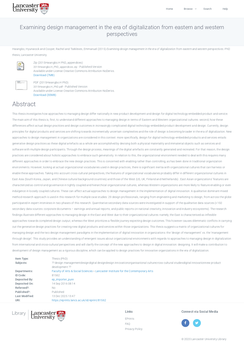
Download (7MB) (44, 75)
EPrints (129, 318)
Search (207, 8)
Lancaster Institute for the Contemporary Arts (124, 271)
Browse (188, 8)
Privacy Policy (134, 329)
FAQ (127, 323)
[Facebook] (185, 323)
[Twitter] (196, 323)
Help (225, 8)
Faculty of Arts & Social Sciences (72, 271)
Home (169, 8)
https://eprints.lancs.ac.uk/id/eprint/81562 (79, 300)
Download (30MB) (44, 95)
